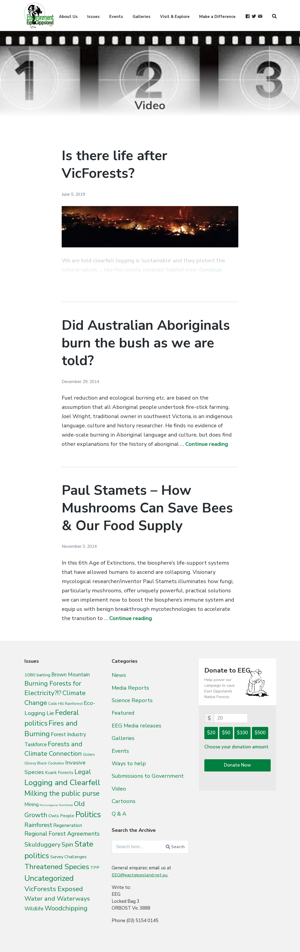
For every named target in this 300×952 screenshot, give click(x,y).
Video (119, 787)
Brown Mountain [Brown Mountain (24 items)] (70, 674)
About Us (68, 16)
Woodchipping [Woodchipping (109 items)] (66, 908)
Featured (123, 712)
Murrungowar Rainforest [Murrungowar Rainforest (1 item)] (56, 805)
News (119, 675)
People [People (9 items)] (67, 816)
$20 (211, 733)
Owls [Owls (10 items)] (53, 816)
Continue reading (206, 444)
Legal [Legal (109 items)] (82, 771)
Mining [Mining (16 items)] (31, 804)
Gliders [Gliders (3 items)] (89, 754)
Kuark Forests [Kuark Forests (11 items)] (59, 772)
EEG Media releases (137, 725)
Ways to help (129, 762)
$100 (242, 733)
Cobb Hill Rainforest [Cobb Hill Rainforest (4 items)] (65, 703)
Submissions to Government (148, 774)
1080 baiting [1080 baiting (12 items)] (37, 675)
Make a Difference (217, 16)
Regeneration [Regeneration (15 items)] (67, 825)
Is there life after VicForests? (114, 164)
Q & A (119, 811)
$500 (260, 733)
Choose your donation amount (236, 747)
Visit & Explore (175, 16)
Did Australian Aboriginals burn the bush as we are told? (146, 343)
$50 (226, 733)
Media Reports (130, 687)
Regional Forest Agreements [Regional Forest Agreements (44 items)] (62, 834)
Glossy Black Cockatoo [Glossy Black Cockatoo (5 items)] (44, 763)
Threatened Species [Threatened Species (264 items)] (56, 867)
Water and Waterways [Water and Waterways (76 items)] (57, 898)
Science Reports (132, 700)
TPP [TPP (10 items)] (94, 867)
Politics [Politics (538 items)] (88, 814)
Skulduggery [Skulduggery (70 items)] (42, 844)
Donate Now (237, 765)
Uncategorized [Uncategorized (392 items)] (49, 878)
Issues (93, 16)
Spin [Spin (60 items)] (67, 845)
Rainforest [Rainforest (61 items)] (38, 825)
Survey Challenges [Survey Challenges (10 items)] (68, 857)
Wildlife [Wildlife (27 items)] (33, 908)
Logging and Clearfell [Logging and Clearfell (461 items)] (62, 782)
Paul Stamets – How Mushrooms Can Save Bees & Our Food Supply (147, 508)
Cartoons (124, 799)
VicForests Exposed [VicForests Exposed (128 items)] (53, 889)
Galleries (142, 16)
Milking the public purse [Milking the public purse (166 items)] (61, 793)
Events (116, 16)
